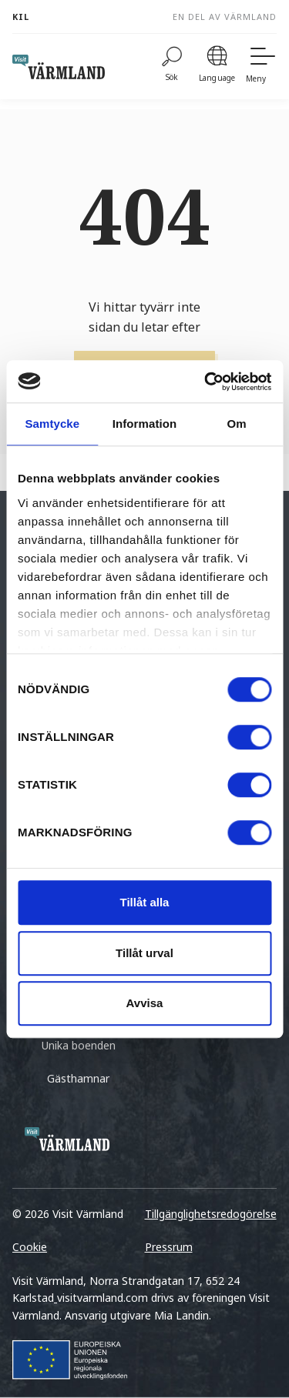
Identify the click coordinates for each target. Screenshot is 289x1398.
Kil (20, 17)
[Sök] (172, 66)
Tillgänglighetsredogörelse (211, 1213)
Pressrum (169, 1247)
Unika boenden (79, 1045)
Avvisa (144, 1002)
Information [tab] (145, 423)
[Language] (217, 66)
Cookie (29, 1247)
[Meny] (261, 66)
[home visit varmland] (58, 67)
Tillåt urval (144, 952)
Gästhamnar (78, 1078)
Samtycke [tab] (52, 423)
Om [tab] (237, 423)
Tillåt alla (145, 902)
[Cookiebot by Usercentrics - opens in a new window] (205, 382)
